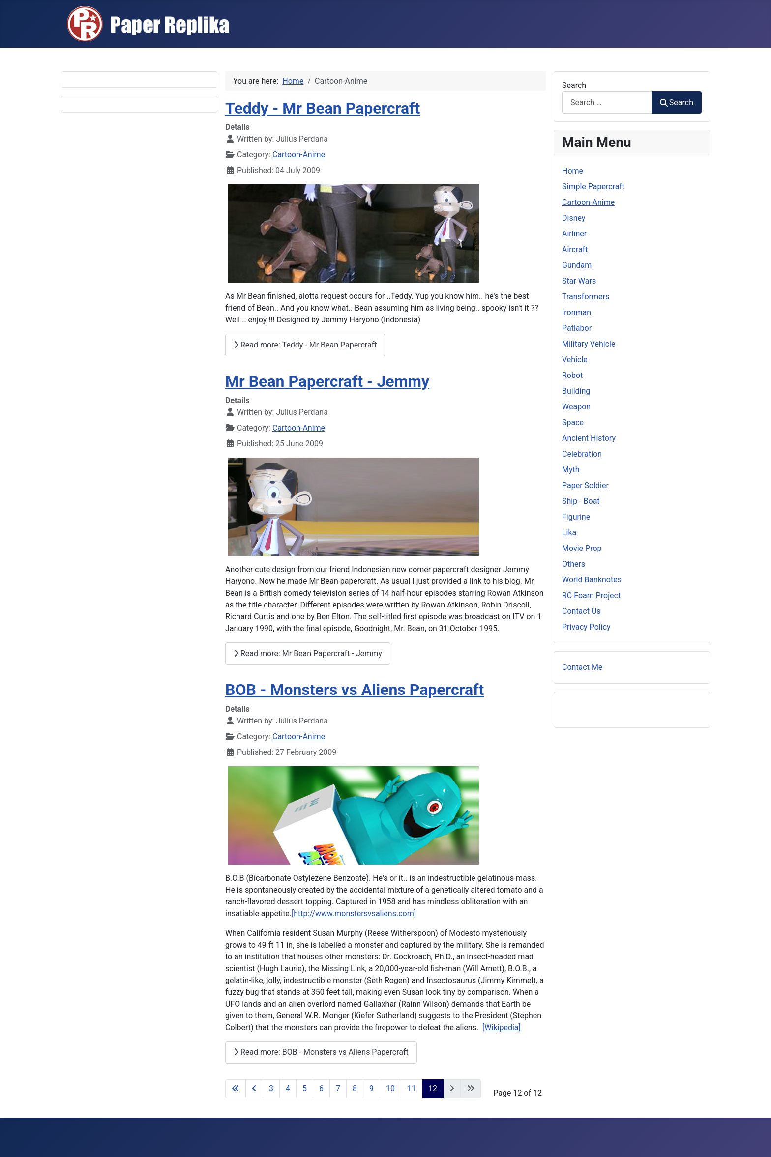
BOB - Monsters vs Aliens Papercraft (354, 689)
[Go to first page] (235, 1088)
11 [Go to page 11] (411, 1088)
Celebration (582, 454)
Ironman (576, 312)
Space (573, 422)
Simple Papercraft (593, 186)
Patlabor (577, 328)
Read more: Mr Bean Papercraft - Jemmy (308, 653)
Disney (573, 218)
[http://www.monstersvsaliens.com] (354, 913)
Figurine (576, 516)
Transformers (585, 296)
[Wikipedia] (501, 1027)
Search (574, 85)
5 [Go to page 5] (304, 1088)
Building (576, 391)
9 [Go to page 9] (371, 1088)
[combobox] (607, 102)
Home (572, 170)
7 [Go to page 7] (338, 1088)
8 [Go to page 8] (355, 1088)
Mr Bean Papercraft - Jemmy (327, 381)
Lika (569, 532)
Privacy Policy (586, 627)
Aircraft (575, 249)
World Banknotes (592, 579)
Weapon (576, 406)
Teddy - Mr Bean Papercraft (322, 108)
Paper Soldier (585, 485)
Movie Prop (582, 548)
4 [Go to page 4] (288, 1088)
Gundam (577, 265)
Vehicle (575, 359)
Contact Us (581, 611)
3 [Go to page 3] (271, 1088)
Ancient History (589, 438)
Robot (572, 375)
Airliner (574, 233)
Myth (571, 469)
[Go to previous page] (254, 1088)
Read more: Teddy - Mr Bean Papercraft (305, 344)
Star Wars (579, 281)
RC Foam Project (591, 595)
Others (573, 564)
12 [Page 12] (432, 1088)
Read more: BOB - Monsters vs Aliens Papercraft (321, 1052)
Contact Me (582, 667)
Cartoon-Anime (298, 154)
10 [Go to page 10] (390, 1088)
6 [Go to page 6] (321, 1088)
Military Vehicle (588, 343)
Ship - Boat (581, 501)
